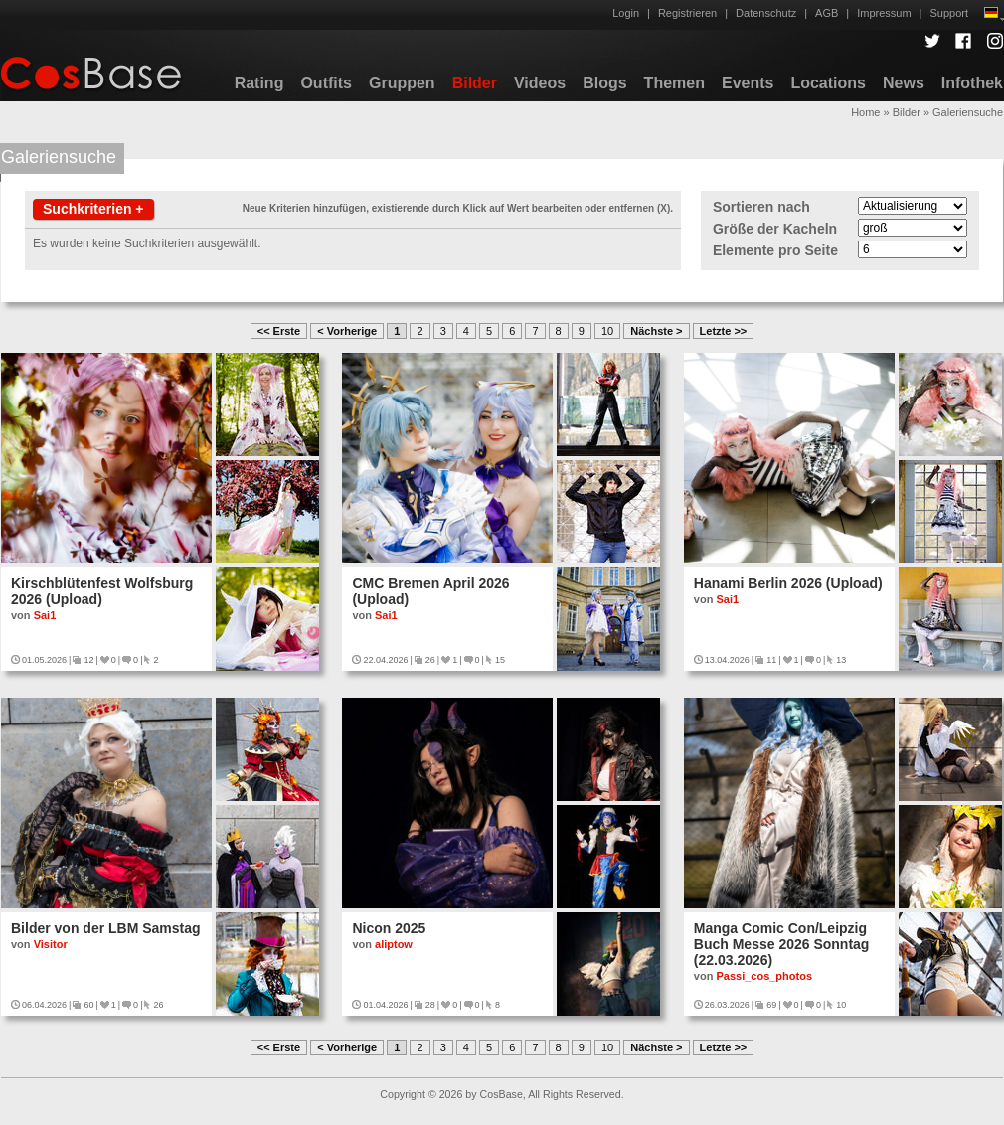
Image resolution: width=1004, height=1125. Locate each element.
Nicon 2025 (388, 928)
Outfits (326, 83)
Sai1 (45, 615)
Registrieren (687, 13)
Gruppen (402, 83)
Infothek (972, 83)
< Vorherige (347, 331)
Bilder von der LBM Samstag (106, 928)
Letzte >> (724, 331)
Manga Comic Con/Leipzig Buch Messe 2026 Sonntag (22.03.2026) (782, 944)
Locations (828, 83)
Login (625, 13)
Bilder (474, 83)
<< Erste (278, 331)
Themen (674, 83)
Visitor (51, 944)
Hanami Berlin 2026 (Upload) (788, 583)
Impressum (884, 13)
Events (747, 83)
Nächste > (656, 331)
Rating (259, 83)
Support (948, 13)
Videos (540, 83)
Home (865, 112)
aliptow (394, 944)
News (903, 83)
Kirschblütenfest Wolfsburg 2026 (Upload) (102, 591)
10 (607, 331)
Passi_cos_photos (764, 976)
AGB (826, 13)
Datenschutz (766, 13)
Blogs (604, 83)
